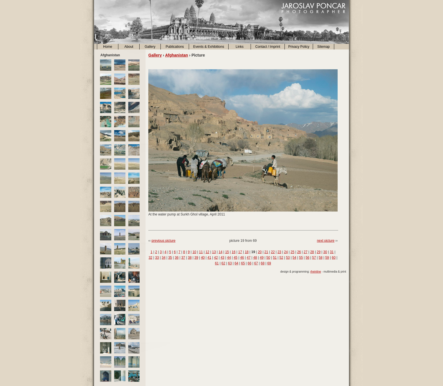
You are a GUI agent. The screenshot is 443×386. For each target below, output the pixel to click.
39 (196, 258)
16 (233, 252)
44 (229, 258)
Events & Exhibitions (208, 47)
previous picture (163, 241)
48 (255, 258)
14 (220, 252)
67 (256, 263)
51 (275, 258)
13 (214, 252)
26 (299, 252)
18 (246, 252)
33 (157, 258)
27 (305, 252)
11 (201, 252)
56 (307, 258)
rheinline (315, 271)
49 (262, 258)
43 (222, 258)
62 (223, 263)
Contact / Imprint (267, 47)
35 (170, 258)
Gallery (150, 47)
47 (248, 258)
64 (236, 263)
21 (266, 252)
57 (314, 258)
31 (331, 252)
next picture (326, 241)
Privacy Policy (298, 47)
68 (262, 263)
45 (235, 258)
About (128, 47)
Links (240, 47)
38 (190, 258)
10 (194, 252)
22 (273, 252)
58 (320, 258)
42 (216, 258)
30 (325, 252)
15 (227, 252)
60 (333, 258)
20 (260, 252)
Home (107, 47)
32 (150, 258)
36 (177, 258)
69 (269, 263)
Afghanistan (176, 55)
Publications (175, 47)
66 (249, 263)
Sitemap (323, 47)
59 (327, 258)
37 (183, 258)
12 (207, 252)
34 (163, 258)
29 (318, 252)
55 (301, 258)
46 (242, 258)
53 (288, 258)
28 (312, 252)
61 (217, 263)
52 (281, 258)
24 (286, 252)
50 (268, 258)
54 (294, 258)
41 (209, 258)
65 (243, 263)
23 (279, 252)
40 (203, 258)
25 (292, 252)
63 (230, 263)
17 (240, 252)
